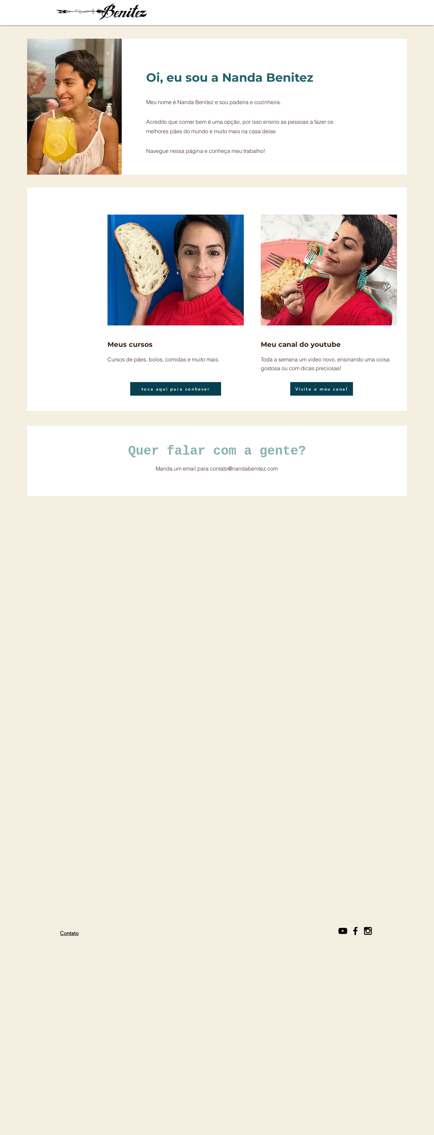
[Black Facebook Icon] (355, 930)
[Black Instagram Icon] (367, 930)
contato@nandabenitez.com (244, 468)
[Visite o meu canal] (321, 389)
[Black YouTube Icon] (342, 930)
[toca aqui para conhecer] (175, 389)
